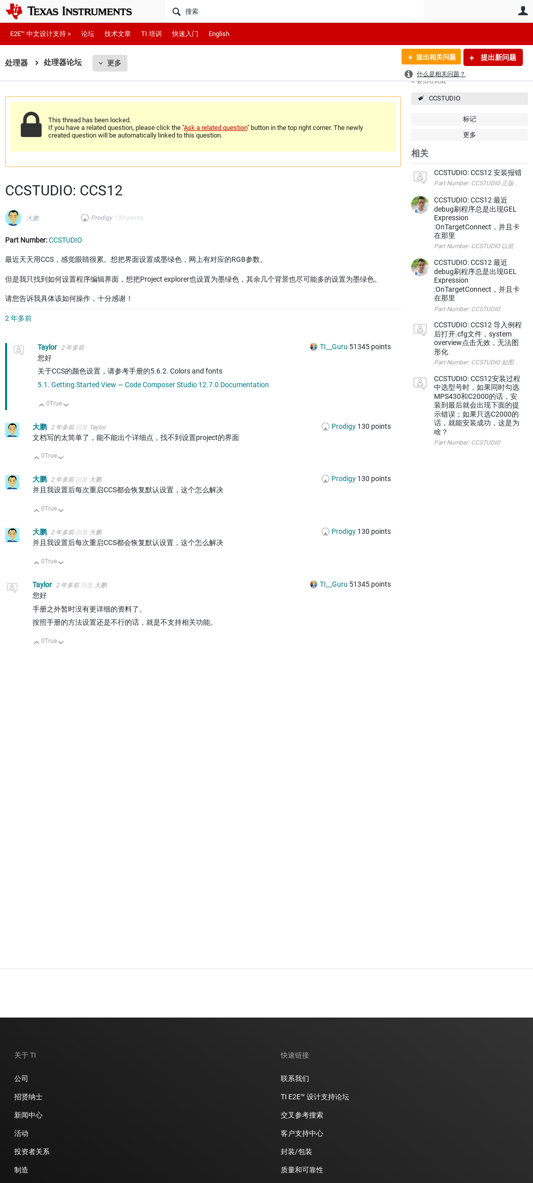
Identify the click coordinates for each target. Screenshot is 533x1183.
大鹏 (32, 218)
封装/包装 (296, 1151)
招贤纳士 (28, 1097)
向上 (42, 405)
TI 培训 (151, 34)
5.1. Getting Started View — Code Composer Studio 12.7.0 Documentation (153, 385)
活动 (21, 1133)
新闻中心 (28, 1115)
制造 (21, 1170)
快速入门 (185, 34)
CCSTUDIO (444, 98)
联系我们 (295, 1078)
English (219, 34)
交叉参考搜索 (302, 1115)
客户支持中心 (302, 1133)
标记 (469, 119)
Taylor (48, 347)
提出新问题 (497, 57)
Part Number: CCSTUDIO (467, 309)
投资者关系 (32, 1151)
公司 (21, 1078)
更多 (114, 63)
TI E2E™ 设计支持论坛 (315, 1097)
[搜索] (294, 11)
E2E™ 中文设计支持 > (40, 34)
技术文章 (118, 34)
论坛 (87, 34)
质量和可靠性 (303, 1170)
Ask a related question (215, 127)
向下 (66, 405)
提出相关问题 (433, 57)
